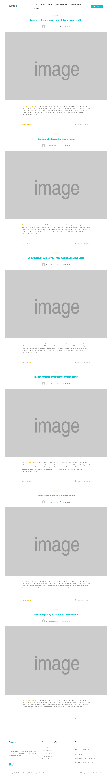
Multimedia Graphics (42, 776)
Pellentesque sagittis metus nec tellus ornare (56, 617)
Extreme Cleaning (53, 26)
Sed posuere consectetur (30, 105)
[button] (84, 4)
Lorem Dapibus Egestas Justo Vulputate (56, 498)
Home (35, 4)
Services (49, 4)
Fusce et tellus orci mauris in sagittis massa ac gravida (56, 17)
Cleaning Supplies (59, 4)
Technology (86, 124)
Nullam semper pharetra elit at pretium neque (56, 379)
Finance (79, 124)
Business (56, 11)
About (42, 4)
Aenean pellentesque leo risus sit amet (56, 138)
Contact (84, 4)
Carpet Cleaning (73, 4)
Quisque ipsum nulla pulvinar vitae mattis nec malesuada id (56, 258)
